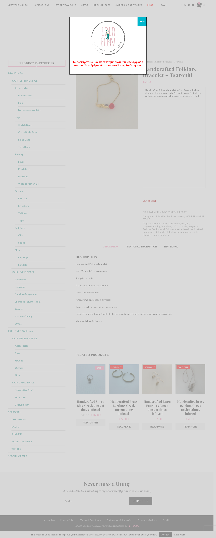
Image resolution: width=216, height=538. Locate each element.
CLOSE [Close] (142, 21)
